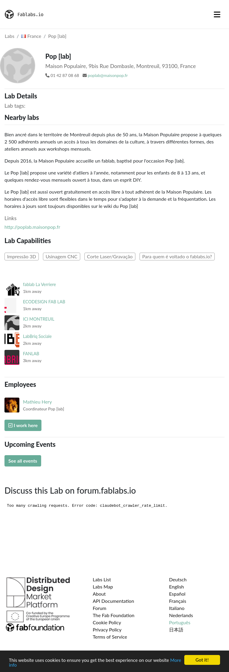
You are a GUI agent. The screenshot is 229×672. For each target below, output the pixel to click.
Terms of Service (110, 636)
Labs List (102, 579)
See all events (22, 461)
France (31, 36)
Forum (99, 608)
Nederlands (181, 615)
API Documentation (113, 601)
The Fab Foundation (113, 615)
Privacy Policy (107, 629)
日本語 (176, 629)
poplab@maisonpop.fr (108, 75)
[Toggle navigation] (217, 14)
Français (177, 601)
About (99, 594)
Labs (9, 36)
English (176, 586)
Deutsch (178, 579)
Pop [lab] (57, 36)
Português (179, 622)
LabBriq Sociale (37, 336)
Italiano (177, 608)
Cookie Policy (107, 622)
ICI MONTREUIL (38, 319)
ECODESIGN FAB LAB (44, 301)
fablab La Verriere (39, 284)
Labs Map (103, 586)
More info (19, 665)
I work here (23, 425)
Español (177, 594)
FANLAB (31, 353)
